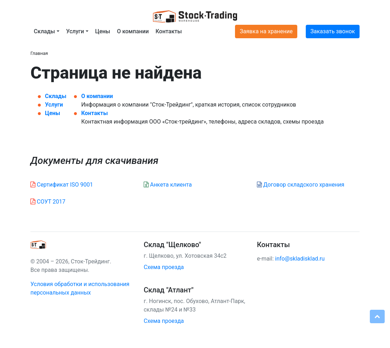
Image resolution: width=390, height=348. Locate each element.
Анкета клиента (168, 184)
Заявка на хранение (266, 31)
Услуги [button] (75, 31)
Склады (55, 96)
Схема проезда (164, 267)
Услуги (54, 104)
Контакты (168, 31)
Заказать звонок (332, 31)
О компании (133, 31)
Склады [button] (44, 31)
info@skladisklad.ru (300, 258)
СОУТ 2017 (47, 201)
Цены (102, 31)
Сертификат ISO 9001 (61, 184)
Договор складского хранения (300, 184)
